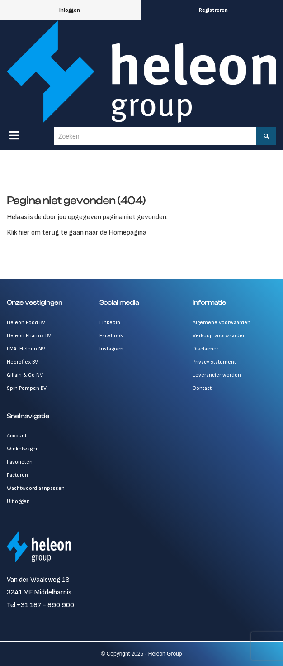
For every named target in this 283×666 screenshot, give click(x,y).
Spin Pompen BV (27, 388)
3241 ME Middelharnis (39, 592)
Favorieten (20, 462)
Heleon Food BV (26, 322)
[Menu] (14, 135)
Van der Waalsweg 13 (38, 579)
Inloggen (69, 10)
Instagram (111, 348)
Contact (202, 388)
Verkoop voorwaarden (219, 335)
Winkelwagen (23, 449)
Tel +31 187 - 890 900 (40, 605)
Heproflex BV (22, 362)
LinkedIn (109, 322)
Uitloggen (18, 501)
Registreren (213, 10)
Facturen (17, 475)
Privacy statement (214, 362)
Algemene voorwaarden (221, 322)
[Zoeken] (266, 136)
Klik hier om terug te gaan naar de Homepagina (76, 232)
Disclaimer (205, 348)
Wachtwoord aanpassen (36, 488)
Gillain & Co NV (25, 375)
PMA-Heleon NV (26, 348)
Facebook (111, 335)
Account (17, 435)
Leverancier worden (217, 375)
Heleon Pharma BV (29, 335)
